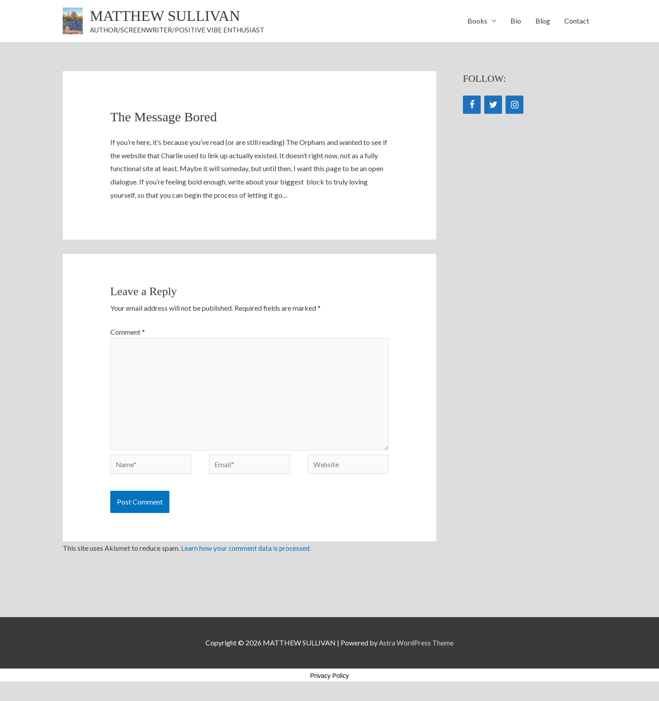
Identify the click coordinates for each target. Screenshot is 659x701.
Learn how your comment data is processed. (247, 555)
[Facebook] (472, 105)
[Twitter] (493, 105)
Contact (576, 21)
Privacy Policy (329, 682)
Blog (542, 21)
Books (477, 21)
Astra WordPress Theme (416, 649)
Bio (515, 21)
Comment (127, 332)
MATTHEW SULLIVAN (168, 16)
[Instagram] (514, 105)
